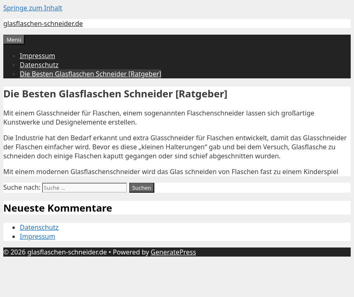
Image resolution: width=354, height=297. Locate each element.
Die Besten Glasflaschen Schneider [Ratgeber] (90, 73)
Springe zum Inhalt (32, 7)
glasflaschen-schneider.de (43, 23)
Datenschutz (39, 64)
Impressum (37, 55)
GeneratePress (173, 252)
